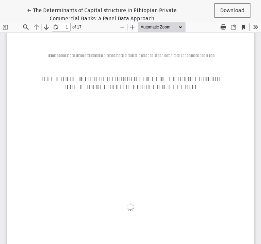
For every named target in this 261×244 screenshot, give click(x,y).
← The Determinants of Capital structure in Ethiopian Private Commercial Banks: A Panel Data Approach (102, 14)
